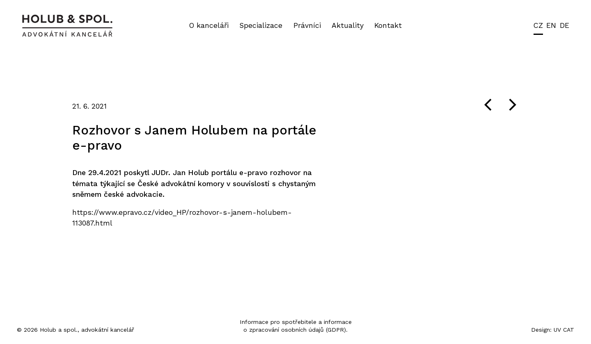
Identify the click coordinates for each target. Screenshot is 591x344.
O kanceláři (209, 25)
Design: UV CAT (552, 329)
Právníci (307, 25)
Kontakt (388, 25)
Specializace (260, 25)
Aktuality (348, 25)
